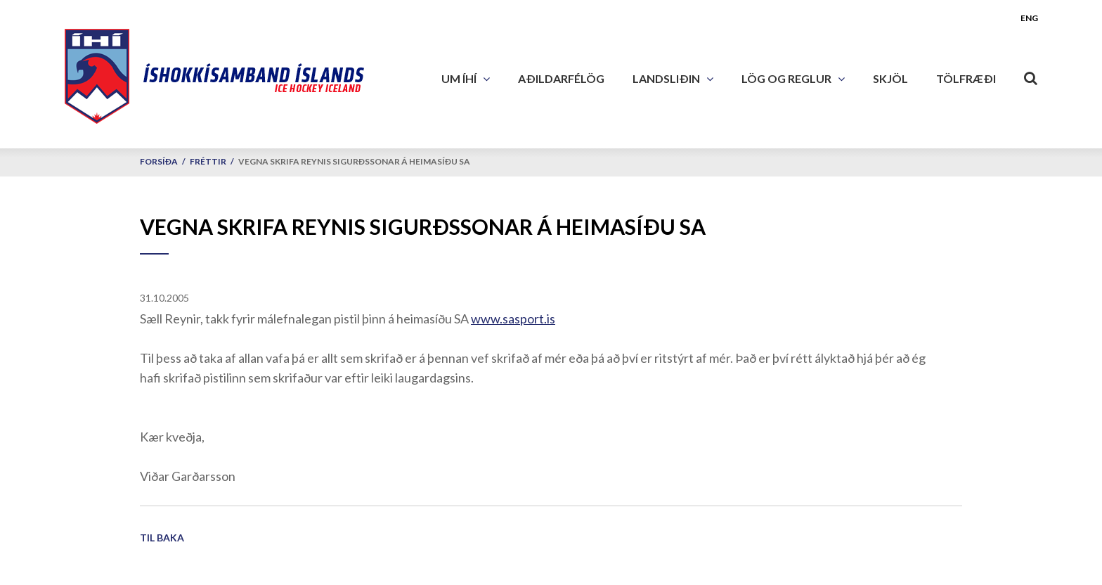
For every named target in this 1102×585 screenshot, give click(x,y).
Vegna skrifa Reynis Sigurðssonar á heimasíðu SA (354, 161)
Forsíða (159, 161)
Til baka (162, 538)
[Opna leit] (1031, 75)
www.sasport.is (513, 318)
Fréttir (208, 161)
